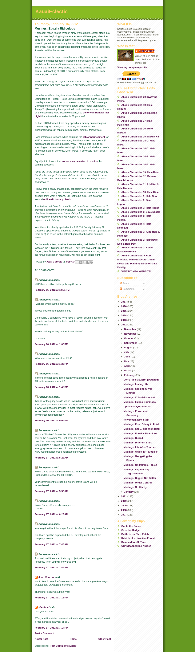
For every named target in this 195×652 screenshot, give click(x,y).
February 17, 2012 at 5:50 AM (51, 491)
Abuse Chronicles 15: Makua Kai (140, 136)
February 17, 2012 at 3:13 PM (51, 597)
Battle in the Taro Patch (135, 534)
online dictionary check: (57, 199)
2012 (124, 324)
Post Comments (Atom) (63, 645)
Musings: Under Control (137, 482)
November (130, 333)
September (131, 342)
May (127, 361)
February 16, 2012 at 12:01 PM (52, 289)
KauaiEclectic (51, 11)
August (128, 347)
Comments (127, 288)
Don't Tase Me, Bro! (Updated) (141, 379)
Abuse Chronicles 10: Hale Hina (140, 192)
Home (73, 639)
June (127, 356)
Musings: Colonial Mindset (139, 397)
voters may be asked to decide (80, 161)
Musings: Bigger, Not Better (139, 478)
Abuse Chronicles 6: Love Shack (140, 211)
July (127, 352)
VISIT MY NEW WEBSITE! (136, 271)
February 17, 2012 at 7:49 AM (51, 567)
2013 (124, 320)
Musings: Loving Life (135, 384)
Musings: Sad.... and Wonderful (141, 428)
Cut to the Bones (131, 526)
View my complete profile (132, 67)
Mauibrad (44, 607)
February (129, 375)
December (130, 329)
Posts (124, 283)
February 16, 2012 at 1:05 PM (51, 344)
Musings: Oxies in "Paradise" (140, 451)
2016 (124, 306)
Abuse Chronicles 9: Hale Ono (139, 196)
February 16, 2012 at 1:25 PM (51, 363)
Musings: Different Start (137, 442)
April (127, 366)
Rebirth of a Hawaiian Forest (138, 538)
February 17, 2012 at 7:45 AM (51, 544)
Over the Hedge (130, 530)
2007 (124, 514)
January (129, 491)
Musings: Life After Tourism (139, 447)
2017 (124, 301)
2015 (124, 310)
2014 (124, 315)
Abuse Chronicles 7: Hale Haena (140, 207)
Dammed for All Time (133, 542)
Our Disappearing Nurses (136, 545)
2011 (124, 496)
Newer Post (41, 639)
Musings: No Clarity (135, 487)
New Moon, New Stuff (136, 419)
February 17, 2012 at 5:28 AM (51, 457)
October (129, 338)
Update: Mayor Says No (137, 406)
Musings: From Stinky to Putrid (141, 424)
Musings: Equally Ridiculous (140, 433)
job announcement (94, 137)
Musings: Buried (133, 438)
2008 (124, 510)
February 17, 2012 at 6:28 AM (51, 514)
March (128, 370)
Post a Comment (44, 633)
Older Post (104, 639)
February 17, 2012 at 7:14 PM (51, 627)
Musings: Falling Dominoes (139, 402)
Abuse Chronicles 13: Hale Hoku (140, 172)
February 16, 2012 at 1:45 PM (51, 387)
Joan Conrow (46, 577)
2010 (124, 500)
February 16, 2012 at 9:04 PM (51, 420)
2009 (124, 505)
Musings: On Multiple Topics (140, 464)
